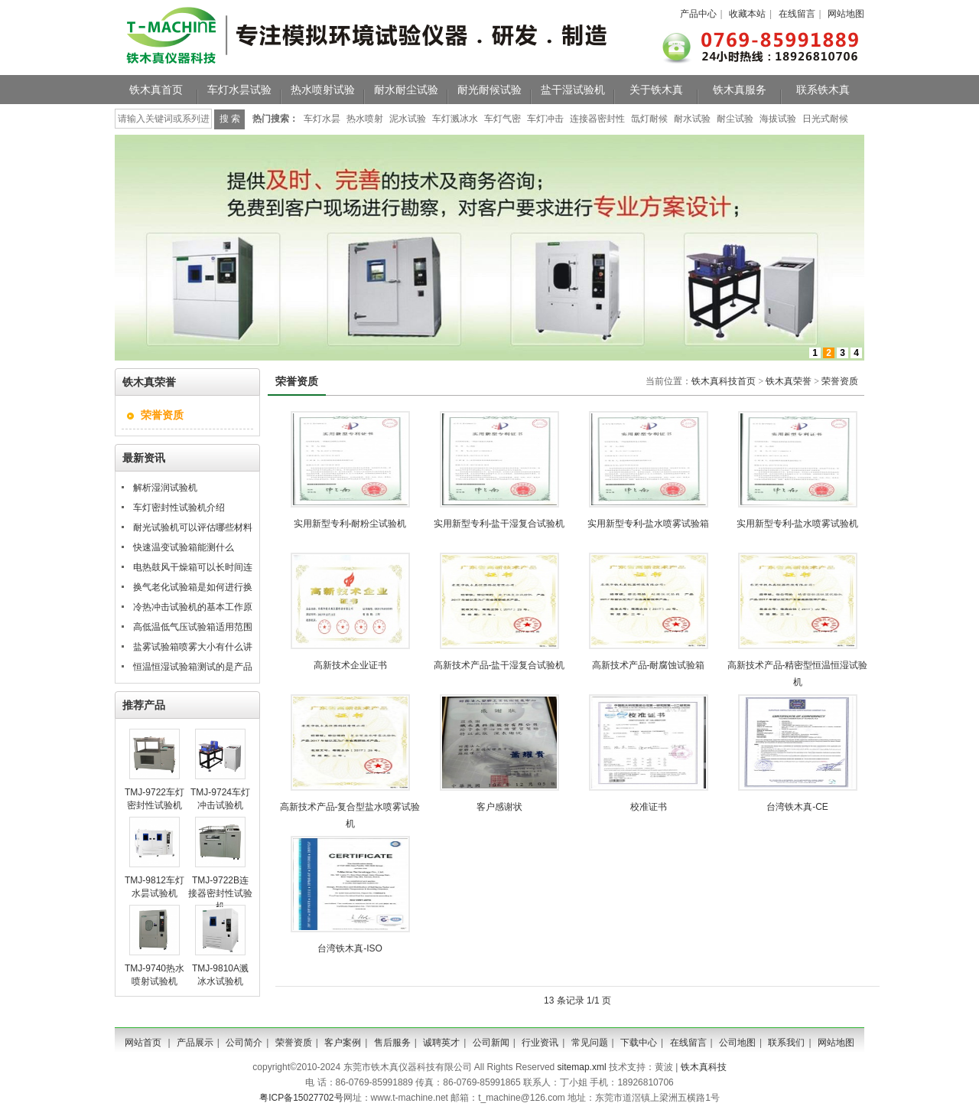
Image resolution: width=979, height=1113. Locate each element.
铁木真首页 (156, 89)
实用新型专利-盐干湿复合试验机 (499, 523)
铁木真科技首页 (723, 381)
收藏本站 (747, 13)
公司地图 (737, 1042)
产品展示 (195, 1042)
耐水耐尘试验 (406, 89)
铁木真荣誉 (788, 381)
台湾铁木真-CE (797, 806)
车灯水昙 (322, 118)
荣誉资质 (839, 381)
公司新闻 (491, 1042)
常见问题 (589, 1042)
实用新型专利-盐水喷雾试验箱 (648, 523)
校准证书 (648, 806)
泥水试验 (407, 118)
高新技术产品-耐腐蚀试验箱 (648, 665)
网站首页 (143, 1042)
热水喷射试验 (323, 89)
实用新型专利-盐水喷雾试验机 (798, 523)
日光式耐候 (825, 118)
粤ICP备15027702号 (301, 1097)
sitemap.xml (582, 1067)
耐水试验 (692, 118)
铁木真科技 (704, 1067)
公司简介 (244, 1042)
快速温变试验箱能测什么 (183, 547)
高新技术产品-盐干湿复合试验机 (499, 665)
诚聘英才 (441, 1042)
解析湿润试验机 (165, 487)
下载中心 (638, 1042)
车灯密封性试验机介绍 (179, 507)
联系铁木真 (823, 89)
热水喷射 (364, 118)
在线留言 (797, 13)
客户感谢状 (499, 806)
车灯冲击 (545, 118)
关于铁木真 (656, 89)
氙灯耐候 (649, 118)
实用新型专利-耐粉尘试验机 (350, 523)
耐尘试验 (735, 118)
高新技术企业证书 (350, 665)
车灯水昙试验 (239, 89)
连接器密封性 (597, 118)
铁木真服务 (739, 89)
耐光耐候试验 (489, 89)
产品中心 (698, 13)
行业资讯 (540, 1042)
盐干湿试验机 (573, 89)
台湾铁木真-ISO (349, 948)
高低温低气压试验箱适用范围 (192, 627)
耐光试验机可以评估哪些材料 (192, 527)
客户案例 (342, 1042)
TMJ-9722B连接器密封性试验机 (220, 893)
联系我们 (786, 1042)
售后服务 (392, 1042)
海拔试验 (777, 118)
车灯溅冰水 (455, 118)
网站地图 (846, 13)
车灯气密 (502, 118)
